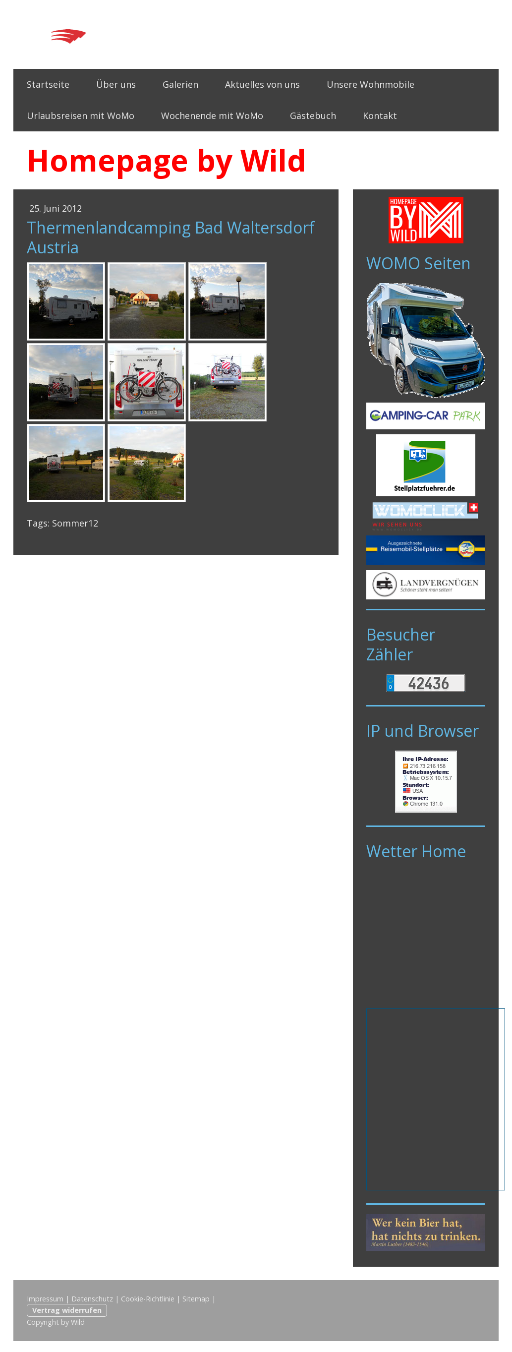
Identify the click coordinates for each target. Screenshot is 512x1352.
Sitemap (196, 1298)
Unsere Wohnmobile (370, 84)
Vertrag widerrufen (67, 1310)
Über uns (116, 84)
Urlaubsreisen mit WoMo (80, 115)
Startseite (48, 84)
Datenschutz (92, 1298)
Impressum (45, 1298)
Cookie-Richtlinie (147, 1298)
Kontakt (380, 115)
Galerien (180, 84)
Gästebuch (313, 115)
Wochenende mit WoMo (212, 115)
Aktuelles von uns (262, 84)
